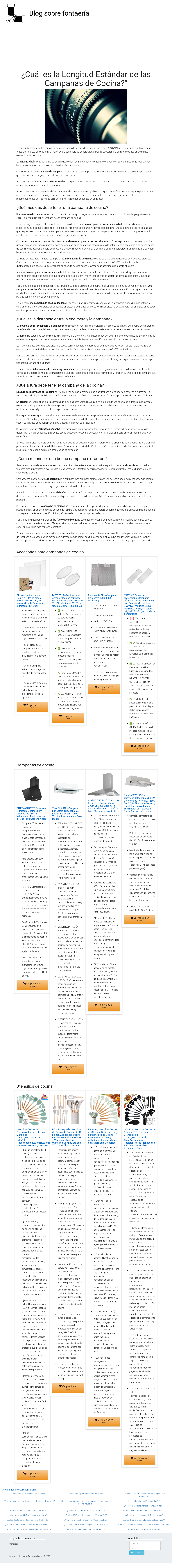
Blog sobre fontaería (59, 13)
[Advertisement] (86, 47)
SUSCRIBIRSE (137, 1553)
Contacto (13, 1544)
